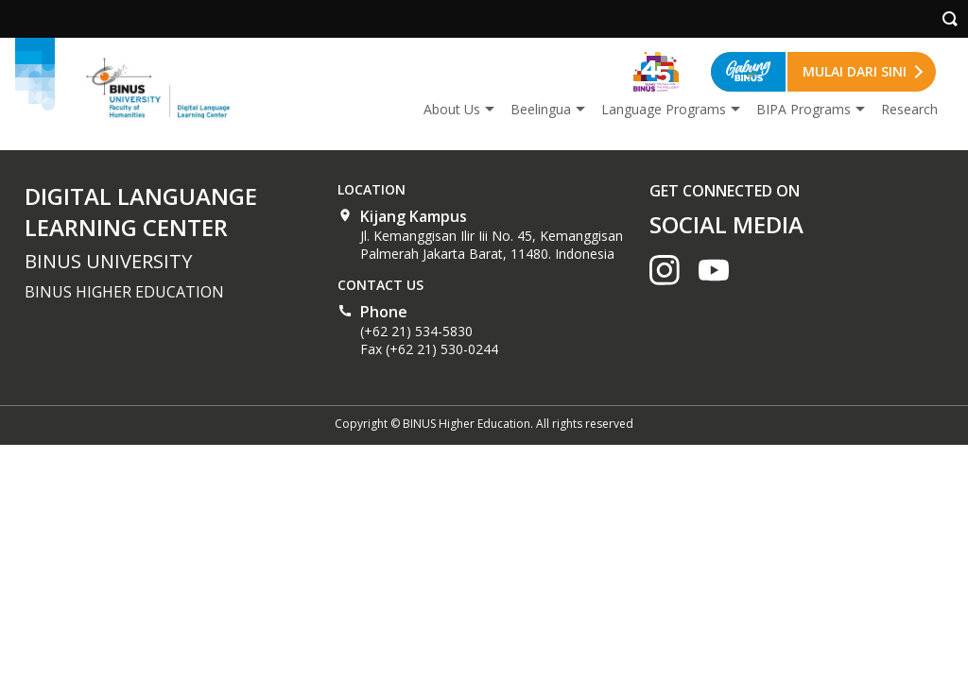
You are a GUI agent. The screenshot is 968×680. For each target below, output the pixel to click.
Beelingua (540, 109)
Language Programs (663, 109)
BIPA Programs (803, 109)
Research (909, 109)
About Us (452, 109)
